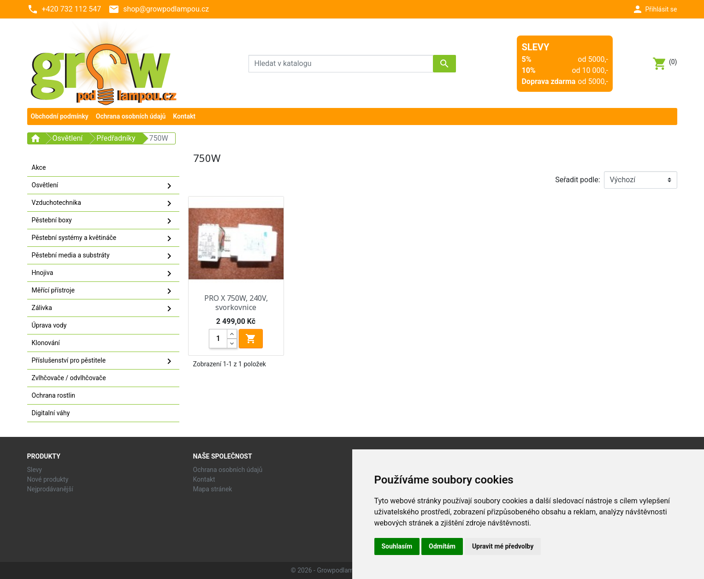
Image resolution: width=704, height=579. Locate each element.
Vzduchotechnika (103, 203)
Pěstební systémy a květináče (103, 238)
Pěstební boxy (103, 221)
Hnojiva (103, 273)
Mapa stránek (212, 489)
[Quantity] (218, 338)
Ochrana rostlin (54, 395)
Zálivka (103, 308)
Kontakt (204, 479)
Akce (39, 167)
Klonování (46, 342)
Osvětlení (103, 185)
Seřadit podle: (577, 179)
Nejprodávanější (50, 489)
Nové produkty (48, 479)
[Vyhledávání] (352, 63)
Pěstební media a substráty (103, 256)
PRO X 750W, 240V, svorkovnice (236, 302)
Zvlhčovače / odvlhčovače (69, 378)
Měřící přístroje (103, 291)
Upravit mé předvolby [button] (502, 546)
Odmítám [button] (442, 546)
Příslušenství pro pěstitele (103, 361)
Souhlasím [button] (397, 546)
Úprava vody (49, 325)
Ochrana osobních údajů (228, 469)
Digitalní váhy (51, 413)
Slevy (34, 469)
